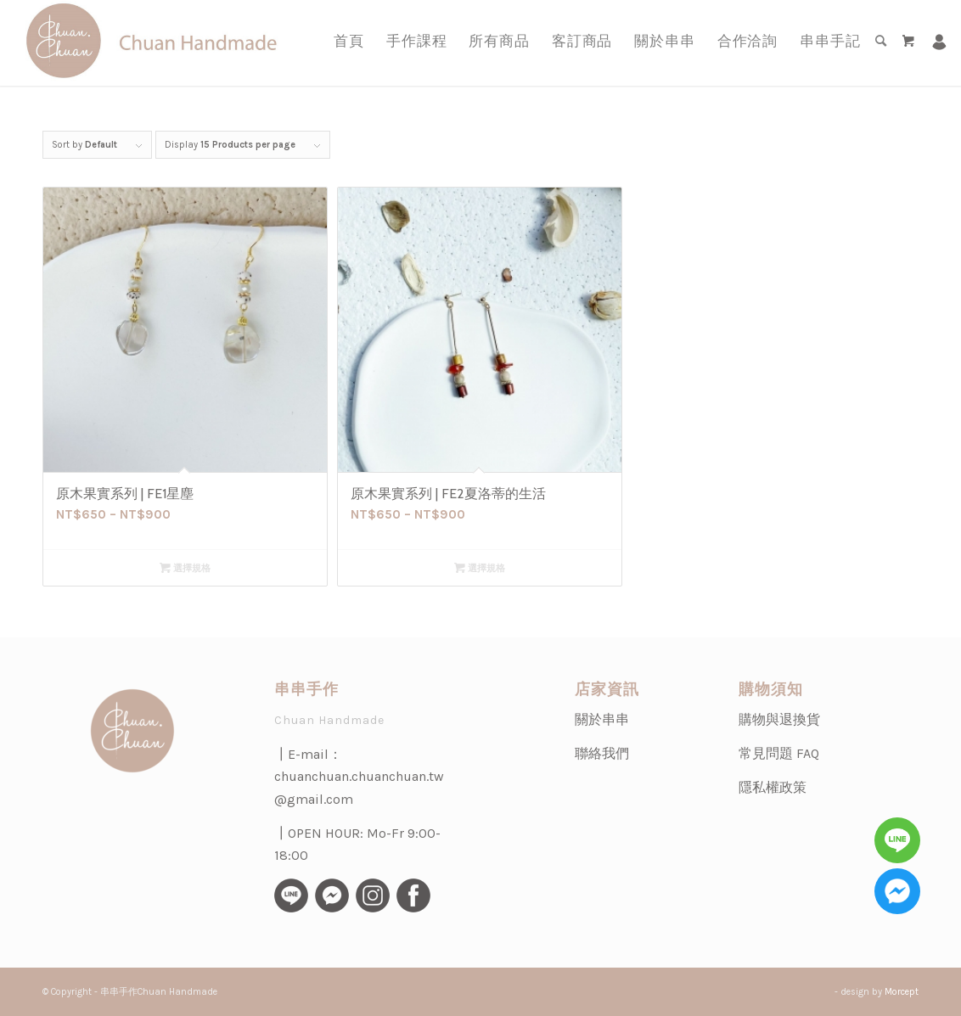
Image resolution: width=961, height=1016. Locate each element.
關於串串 (602, 719)
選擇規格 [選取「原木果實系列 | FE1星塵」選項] (185, 568)
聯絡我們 (602, 753)
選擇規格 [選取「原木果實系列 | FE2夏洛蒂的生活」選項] (479, 568)
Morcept (902, 991)
